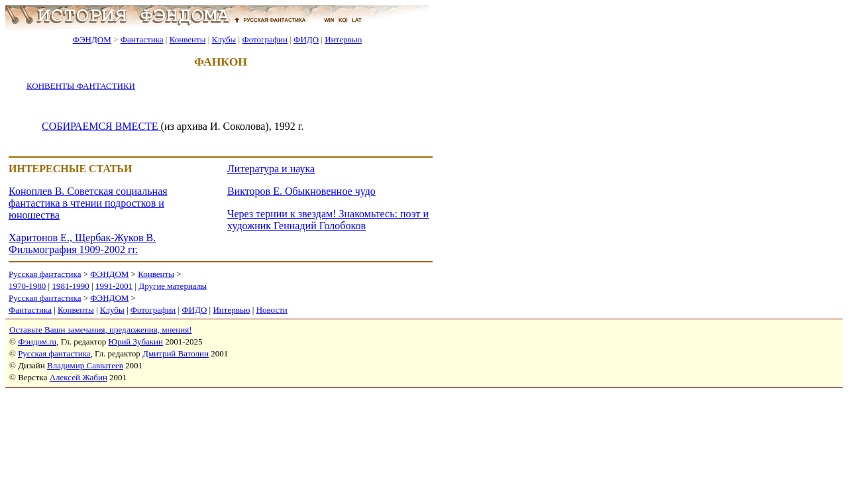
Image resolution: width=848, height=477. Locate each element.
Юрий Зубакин (136, 341)
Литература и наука (271, 168)
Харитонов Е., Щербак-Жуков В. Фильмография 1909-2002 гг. (82, 243)
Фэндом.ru (37, 341)
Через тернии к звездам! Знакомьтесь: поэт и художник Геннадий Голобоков (328, 219)
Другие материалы (172, 286)
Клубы (223, 39)
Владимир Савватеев (85, 365)
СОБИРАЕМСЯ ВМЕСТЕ (101, 126)
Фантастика (142, 39)
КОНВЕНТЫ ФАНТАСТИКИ (80, 86)
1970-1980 (27, 286)
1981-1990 (70, 286)
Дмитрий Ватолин (175, 353)
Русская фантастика (45, 274)
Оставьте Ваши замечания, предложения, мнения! (100, 330)
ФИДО (306, 39)
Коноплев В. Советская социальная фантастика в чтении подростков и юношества (88, 203)
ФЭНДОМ (92, 39)
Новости (272, 310)
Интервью (343, 39)
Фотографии (265, 39)
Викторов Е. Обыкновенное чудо (301, 191)
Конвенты (188, 39)
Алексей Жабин (78, 377)
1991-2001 (113, 286)
